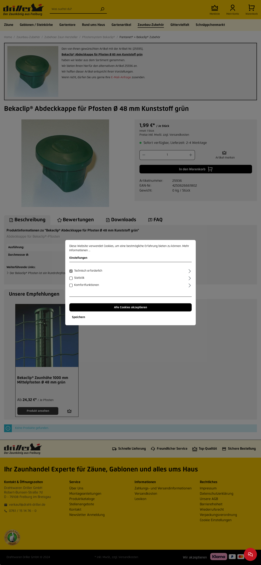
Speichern (78, 317)
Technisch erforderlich (88, 270)
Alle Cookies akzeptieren (130, 307)
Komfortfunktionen (86, 284)
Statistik (79, 277)
